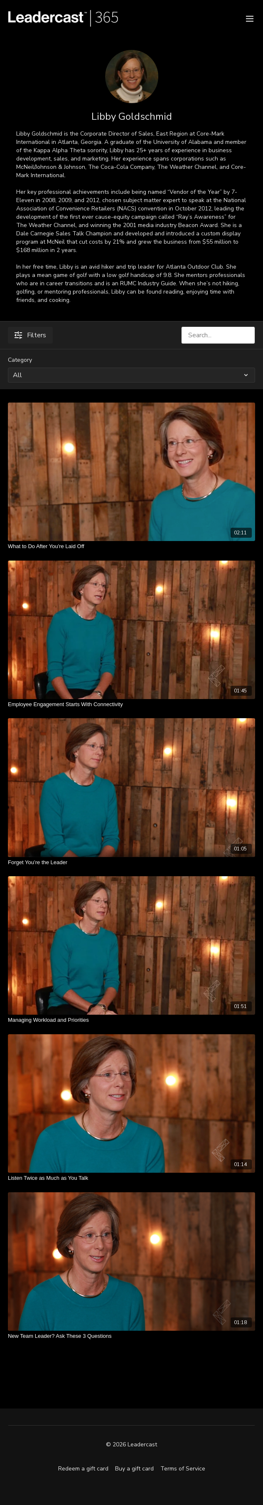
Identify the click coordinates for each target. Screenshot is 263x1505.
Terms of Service (182, 1469)
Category (20, 360)
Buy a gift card (134, 1469)
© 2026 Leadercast (131, 1445)
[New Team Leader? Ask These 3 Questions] (131, 1336)
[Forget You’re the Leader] (131, 862)
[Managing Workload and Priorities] (131, 1020)
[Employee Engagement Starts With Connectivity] (131, 704)
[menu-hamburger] (250, 18)
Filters (30, 335)
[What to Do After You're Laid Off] (131, 546)
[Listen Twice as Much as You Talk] (131, 1178)
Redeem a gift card (83, 1469)
